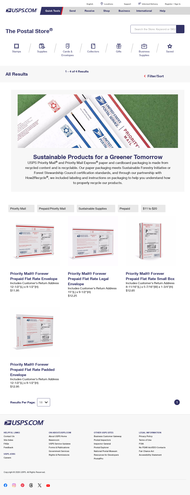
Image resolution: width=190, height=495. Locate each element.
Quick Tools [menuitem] (52, 10)
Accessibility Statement (150, 455)
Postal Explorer (101, 447)
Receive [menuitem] (89, 10)
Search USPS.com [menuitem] (175, 11)
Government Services (59, 451)
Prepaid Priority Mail (52, 208)
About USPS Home (58, 436)
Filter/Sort (155, 76)
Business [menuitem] (124, 10)
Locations (108, 4)
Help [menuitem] (163, 10)
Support (127, 4)
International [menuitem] (144, 10)
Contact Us (9, 436)
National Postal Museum (105, 451)
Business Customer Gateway (108, 436)
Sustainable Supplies (93, 208)
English (86, 4)
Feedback (8, 447)
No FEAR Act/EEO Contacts (152, 447)
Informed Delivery (150, 4)
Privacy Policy (146, 436)
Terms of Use (145, 440)
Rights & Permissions (59, 455)
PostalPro (98, 458)
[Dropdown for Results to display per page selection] (43, 402)
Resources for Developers (106, 455)
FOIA (141, 443)
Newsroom (54, 440)
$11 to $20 (150, 208)
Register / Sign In (173, 4)
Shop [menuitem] (106, 10)
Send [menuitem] (72, 10)
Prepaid (125, 208)
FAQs (6, 443)
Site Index (8, 440)
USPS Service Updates (60, 443)
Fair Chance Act (146, 451)
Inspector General (102, 443)
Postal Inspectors (102, 440)
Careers (7, 457)
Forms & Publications (59, 447)
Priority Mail (18, 208)
